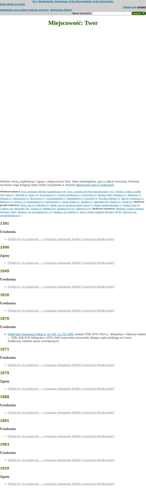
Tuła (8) (125, 198)
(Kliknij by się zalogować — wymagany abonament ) (61, 239)
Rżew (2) (33, 194)
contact (141, 7)
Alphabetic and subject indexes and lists (24, 10)
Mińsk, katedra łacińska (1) (108, 205)
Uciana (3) (36, 208)
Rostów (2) (19, 201)
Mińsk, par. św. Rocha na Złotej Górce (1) (71, 205)
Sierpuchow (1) (21, 198)
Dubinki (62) (49, 208)
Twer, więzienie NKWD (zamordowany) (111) (90, 191)
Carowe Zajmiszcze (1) (69, 194)
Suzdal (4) (127, 201)
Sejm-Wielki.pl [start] (12, 4)
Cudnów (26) (6, 208)
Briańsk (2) (86, 201)
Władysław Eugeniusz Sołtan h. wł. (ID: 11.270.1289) (41, 334)
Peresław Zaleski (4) (109, 198)
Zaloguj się (129, 7)
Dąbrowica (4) (83, 208)
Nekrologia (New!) (61, 10)
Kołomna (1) (136, 198)
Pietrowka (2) (89, 194)
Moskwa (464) (105, 194)
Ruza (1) (10, 194)
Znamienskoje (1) (35, 201)
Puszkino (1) (120, 194)
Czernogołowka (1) (56, 198)
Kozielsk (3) (91, 198)
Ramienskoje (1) (75, 198)
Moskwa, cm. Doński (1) (66, 212)
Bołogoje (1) (134, 194)
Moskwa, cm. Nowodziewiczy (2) (35, 212)
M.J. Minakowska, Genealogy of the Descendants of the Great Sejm (73, 1)
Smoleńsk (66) (101, 201)
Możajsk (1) (22, 194)
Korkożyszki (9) (131, 205)
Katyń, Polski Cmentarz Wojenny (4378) (100, 212)
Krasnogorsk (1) (48, 194)
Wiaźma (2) (6, 198)
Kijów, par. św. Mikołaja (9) (35, 205)
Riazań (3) (115, 201)
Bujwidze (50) (22, 208)
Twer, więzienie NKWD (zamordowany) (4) (43, 191)
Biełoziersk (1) (53, 201)
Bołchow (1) (6, 201)
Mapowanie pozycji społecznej (94, 184)
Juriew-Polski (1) (71, 201)
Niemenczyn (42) (66, 208)
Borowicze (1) (37, 198)
